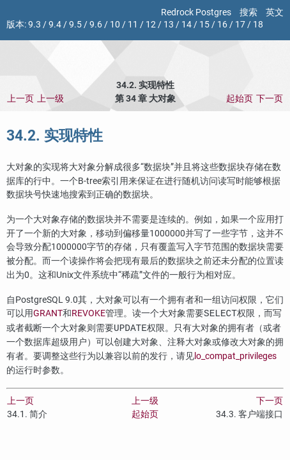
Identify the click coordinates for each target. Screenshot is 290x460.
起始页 (239, 98)
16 (222, 24)
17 (240, 24)
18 (258, 24)
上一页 (20, 98)
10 (115, 24)
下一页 (269, 98)
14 (186, 24)
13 (169, 24)
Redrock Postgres (196, 12)
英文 (275, 12)
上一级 (50, 98)
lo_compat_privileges (235, 356)
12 (151, 24)
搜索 (248, 12)
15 (204, 24)
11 (133, 24)
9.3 (34, 24)
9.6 (95, 24)
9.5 (75, 24)
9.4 (55, 24)
